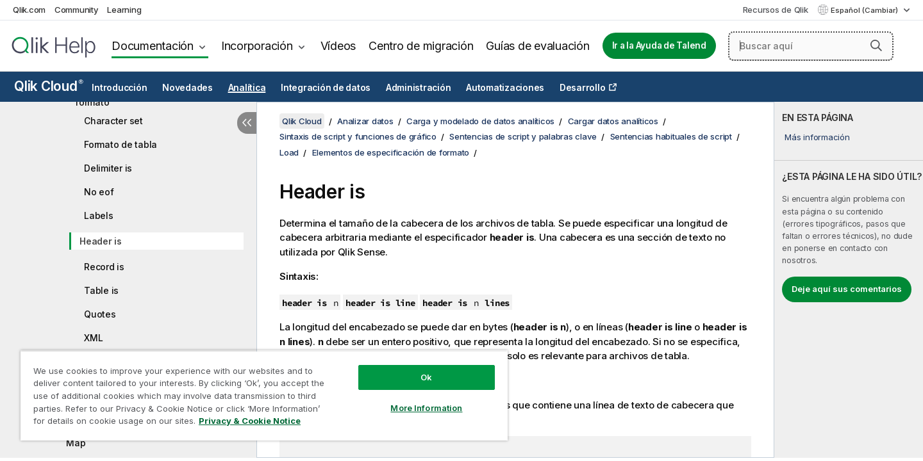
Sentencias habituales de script (671, 136)
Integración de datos (325, 88)
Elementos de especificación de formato (391, 152)
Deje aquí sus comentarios (847, 289)
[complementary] (848, 280)
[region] (264, 395)
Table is (101, 290)
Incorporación (257, 46)
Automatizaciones (505, 88)
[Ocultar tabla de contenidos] (246, 123)
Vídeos (338, 46)
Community (76, 9)
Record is (104, 266)
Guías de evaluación (537, 46)
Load (289, 152)
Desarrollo (583, 88)
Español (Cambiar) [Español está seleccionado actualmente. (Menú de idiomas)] (865, 10)
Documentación (153, 46)
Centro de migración (421, 46)
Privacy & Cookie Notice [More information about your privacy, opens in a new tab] (250, 421)
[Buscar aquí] (810, 46)
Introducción (119, 88)
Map (75, 442)
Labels (98, 215)
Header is (100, 241)
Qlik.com (29, 9)
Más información (817, 137)
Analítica (247, 88)
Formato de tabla (120, 144)
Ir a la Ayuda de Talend (659, 45)
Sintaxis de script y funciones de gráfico (358, 136)
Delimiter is (108, 168)
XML (93, 337)
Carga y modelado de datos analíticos (480, 121)
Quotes (100, 314)
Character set (113, 120)
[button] (876, 45)
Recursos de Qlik (775, 9)
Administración (418, 88)
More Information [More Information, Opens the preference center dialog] (426, 408)
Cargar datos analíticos (613, 121)
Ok (426, 377)
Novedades (187, 88)
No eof (99, 191)
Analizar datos (365, 121)
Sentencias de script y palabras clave (523, 136)
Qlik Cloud (48, 86)
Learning (124, 9)
